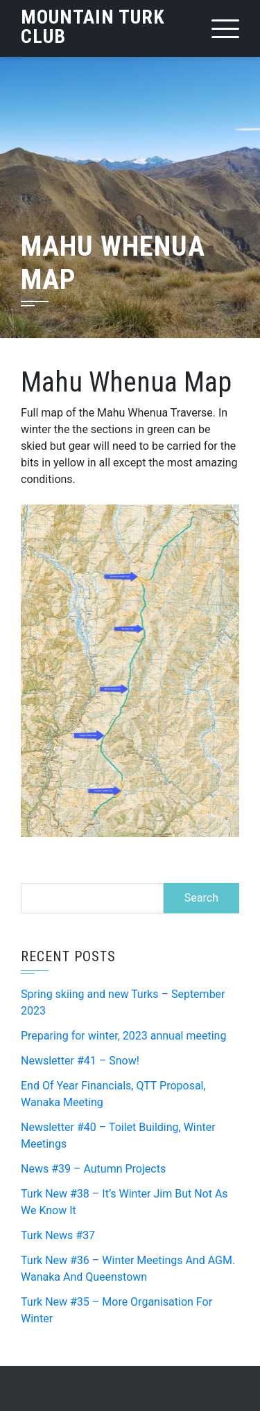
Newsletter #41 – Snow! (80, 1060)
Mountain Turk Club (93, 27)
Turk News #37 (58, 1235)
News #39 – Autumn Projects (93, 1168)
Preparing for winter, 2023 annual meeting (123, 1035)
